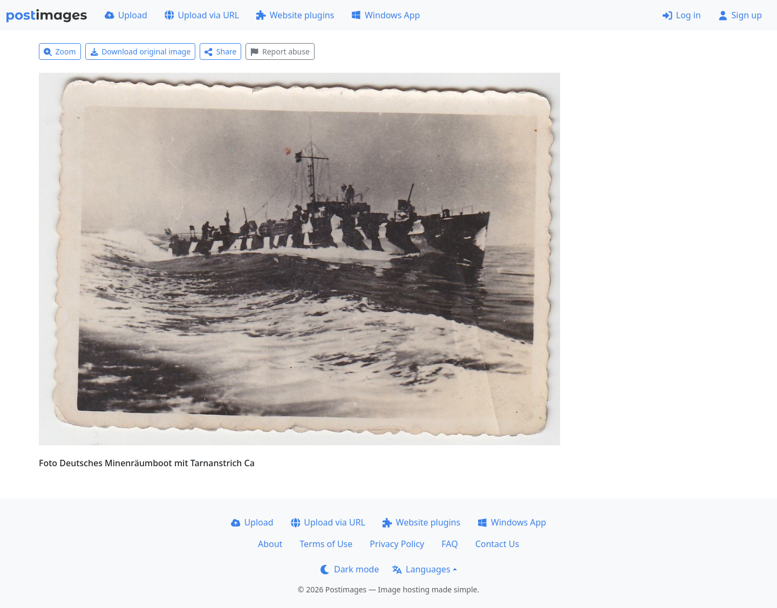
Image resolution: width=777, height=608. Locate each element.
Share (220, 51)
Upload (126, 15)
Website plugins (295, 15)
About (270, 544)
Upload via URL (202, 15)
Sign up (740, 15)
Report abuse (279, 51)
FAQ (449, 544)
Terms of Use (325, 544)
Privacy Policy (397, 544)
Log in (682, 15)
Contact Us (497, 544)
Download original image (140, 51)
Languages (421, 569)
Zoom (60, 51)
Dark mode (350, 569)
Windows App (385, 15)
